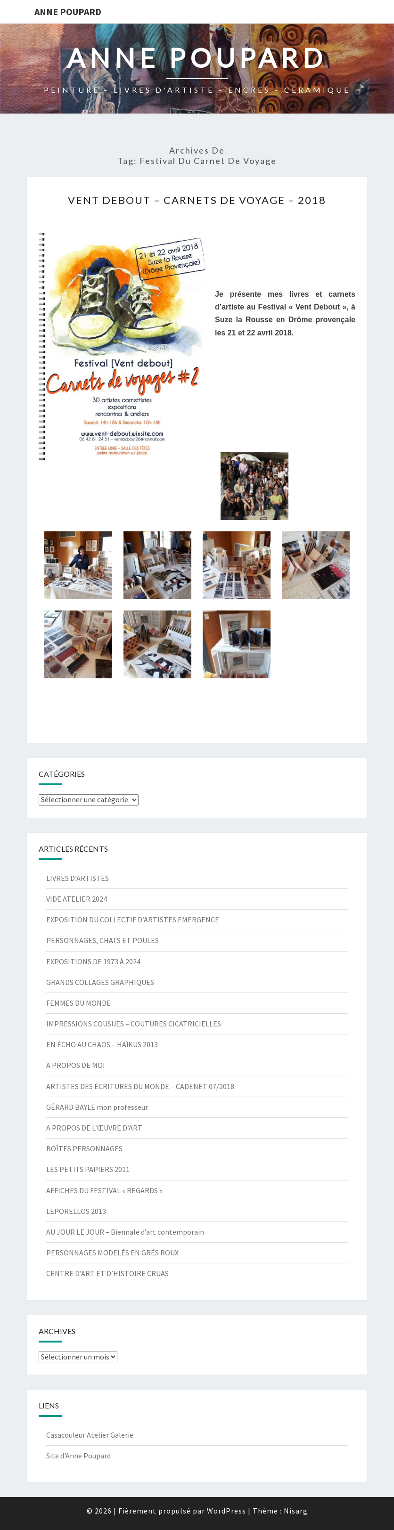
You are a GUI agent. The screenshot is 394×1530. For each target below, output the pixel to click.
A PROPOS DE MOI (75, 1065)
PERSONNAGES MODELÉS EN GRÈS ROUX (112, 1252)
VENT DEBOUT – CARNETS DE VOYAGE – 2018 (197, 200)
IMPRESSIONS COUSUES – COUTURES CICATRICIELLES (133, 1023)
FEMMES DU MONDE (78, 1003)
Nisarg (296, 1510)
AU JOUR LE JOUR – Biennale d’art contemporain (125, 1232)
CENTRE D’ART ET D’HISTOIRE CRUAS (107, 1273)
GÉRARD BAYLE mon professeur (97, 1107)
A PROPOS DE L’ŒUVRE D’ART (94, 1127)
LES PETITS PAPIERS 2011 (88, 1169)
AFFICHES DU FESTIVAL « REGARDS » (104, 1190)
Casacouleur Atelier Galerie (89, 1435)
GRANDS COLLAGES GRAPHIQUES (100, 982)
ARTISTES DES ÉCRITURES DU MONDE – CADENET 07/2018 (140, 1086)
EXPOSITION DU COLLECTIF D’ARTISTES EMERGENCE (132, 919)
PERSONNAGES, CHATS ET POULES (102, 940)
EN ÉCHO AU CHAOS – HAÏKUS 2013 (102, 1044)
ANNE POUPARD (67, 11)
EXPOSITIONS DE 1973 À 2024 (93, 961)
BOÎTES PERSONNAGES (84, 1148)
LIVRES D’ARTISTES (77, 878)
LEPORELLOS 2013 (76, 1211)
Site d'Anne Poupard (78, 1455)
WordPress (226, 1510)
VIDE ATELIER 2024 (76, 898)
